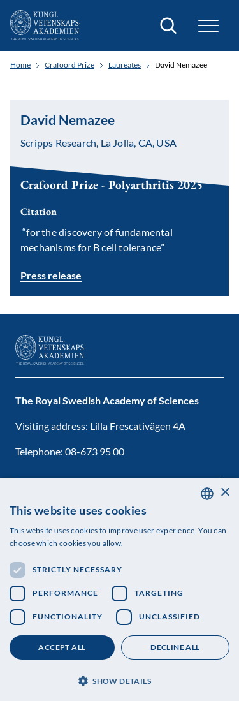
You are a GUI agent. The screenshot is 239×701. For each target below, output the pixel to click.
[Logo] (45, 25)
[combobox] (207, 493)
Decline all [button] (174, 647)
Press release (51, 275)
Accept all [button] (61, 647)
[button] (208, 26)
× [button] (224, 493)
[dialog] (119, 589)
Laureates (124, 65)
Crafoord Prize (69, 65)
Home (20, 65)
